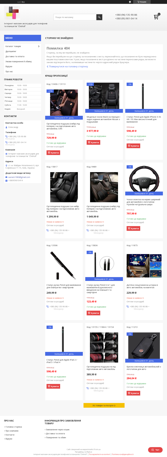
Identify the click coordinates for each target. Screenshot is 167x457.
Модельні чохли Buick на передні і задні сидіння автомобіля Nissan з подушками (103, 119)
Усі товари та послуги (103, 405)
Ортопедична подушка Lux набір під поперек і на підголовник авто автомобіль (63, 208)
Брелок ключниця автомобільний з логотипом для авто (144, 367)
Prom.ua (97, 449)
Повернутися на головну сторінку (68, 66)
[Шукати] (99, 17)
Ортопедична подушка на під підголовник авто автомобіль (101, 367)
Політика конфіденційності (123, 454)
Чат (155, 450)
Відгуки (8, 66)
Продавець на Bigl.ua (83, 452)
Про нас (9, 71)
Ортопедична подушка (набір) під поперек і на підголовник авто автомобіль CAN (63, 126)
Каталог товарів (13, 46)
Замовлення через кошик (58, 429)
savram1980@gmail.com (19, 177)
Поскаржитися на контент (99, 454)
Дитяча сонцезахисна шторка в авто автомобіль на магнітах (142, 286)
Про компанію (11, 430)
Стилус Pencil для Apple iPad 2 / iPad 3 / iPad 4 (62, 360)
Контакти (9, 434)
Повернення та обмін (56, 437)
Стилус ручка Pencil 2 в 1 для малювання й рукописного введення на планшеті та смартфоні (101, 289)
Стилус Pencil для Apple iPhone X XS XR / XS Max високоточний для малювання (144, 119)
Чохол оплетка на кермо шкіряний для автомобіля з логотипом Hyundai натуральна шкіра (143, 202)
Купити (55, 152)
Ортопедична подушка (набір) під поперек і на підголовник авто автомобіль (103, 208)
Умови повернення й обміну (18, 61)
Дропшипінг (10, 51)
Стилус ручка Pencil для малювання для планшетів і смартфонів (64, 286)
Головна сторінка (13, 426)
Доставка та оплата (14, 56)
